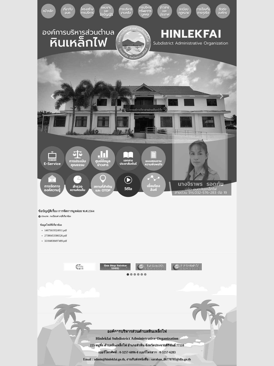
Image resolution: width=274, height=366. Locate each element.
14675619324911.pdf (55, 230)
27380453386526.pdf (55, 235)
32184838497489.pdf (55, 240)
